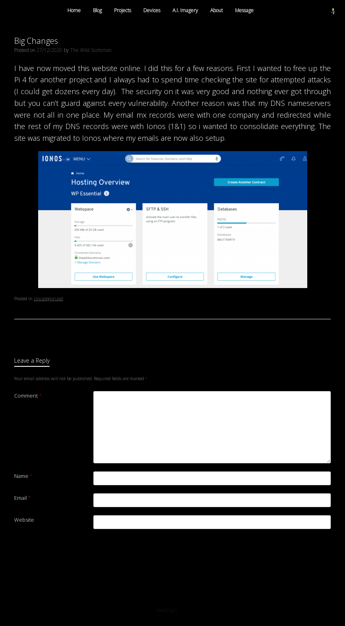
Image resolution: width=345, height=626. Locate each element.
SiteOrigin (167, 610)
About (216, 10)
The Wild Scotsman (91, 50)
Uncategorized (48, 298)
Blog (97, 10)
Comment (28, 395)
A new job (33, 334)
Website (24, 519)
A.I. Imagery (185, 10)
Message (244, 10)
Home (74, 10)
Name (23, 476)
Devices (151, 10)
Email (22, 497)
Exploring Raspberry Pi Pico (295, 334)
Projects (122, 10)
